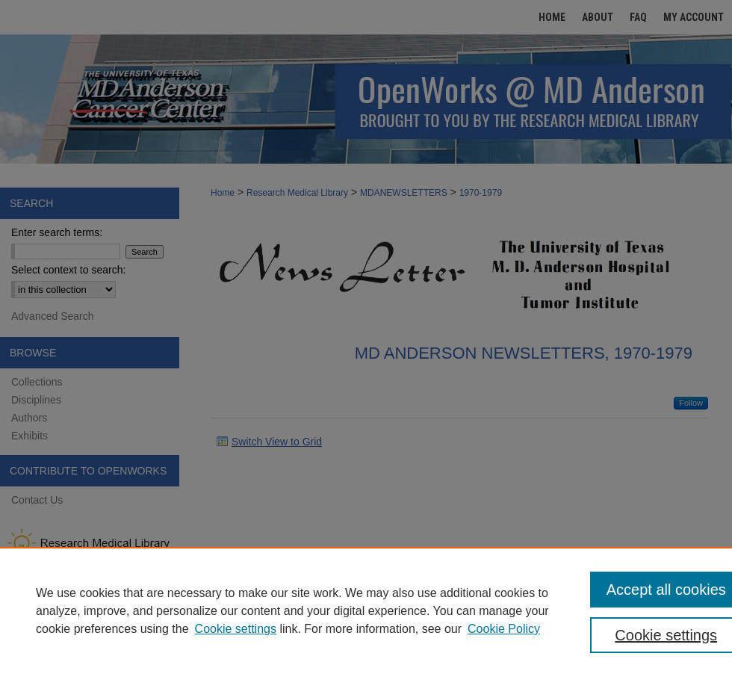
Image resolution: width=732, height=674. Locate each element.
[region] (366, 610)
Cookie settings (235, 628)
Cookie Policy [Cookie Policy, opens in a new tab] (504, 628)
